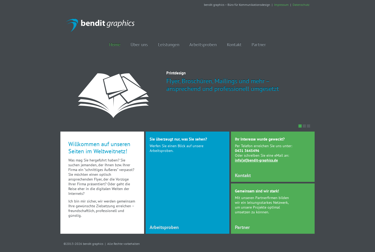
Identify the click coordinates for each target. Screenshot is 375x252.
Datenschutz (301, 5)
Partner (242, 227)
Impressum (281, 5)
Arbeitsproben (164, 227)
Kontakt (243, 175)
